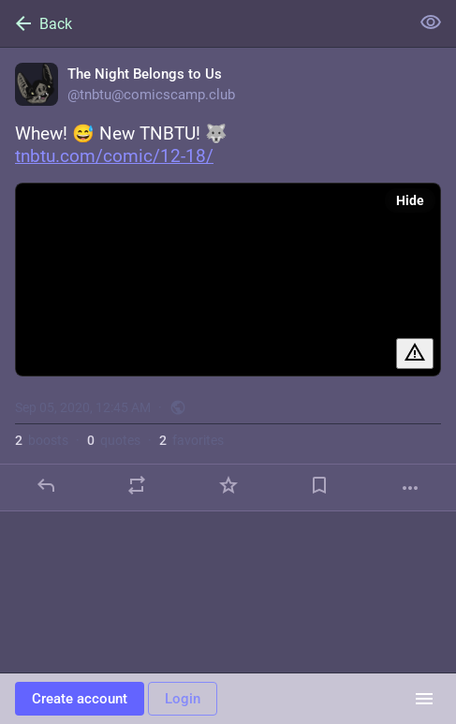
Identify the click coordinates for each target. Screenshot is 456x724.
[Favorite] (228, 485)
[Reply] (46, 485)
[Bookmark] (319, 485)
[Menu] (424, 698)
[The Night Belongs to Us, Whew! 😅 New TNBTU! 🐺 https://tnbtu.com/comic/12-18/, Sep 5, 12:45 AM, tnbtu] (228, 279)
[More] (410, 488)
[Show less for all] (430, 22)
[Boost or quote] (136, 485)
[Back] (202, 23)
